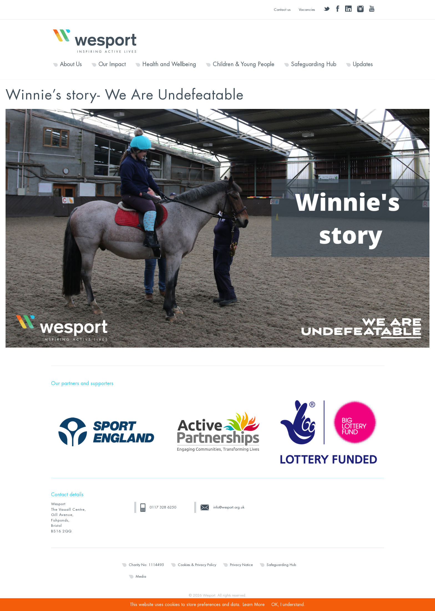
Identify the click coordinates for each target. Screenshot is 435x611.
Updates (363, 64)
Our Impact (112, 64)
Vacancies (307, 9)
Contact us (282, 9)
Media (141, 576)
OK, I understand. (288, 604)
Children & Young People (243, 64)
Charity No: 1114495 (146, 565)
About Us (71, 64)
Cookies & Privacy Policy (197, 565)
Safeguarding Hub (313, 64)
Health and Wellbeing (169, 64)
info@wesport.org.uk (228, 507)
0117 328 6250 (163, 507)
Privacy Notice (241, 565)
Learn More (254, 604)
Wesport (97, 40)
